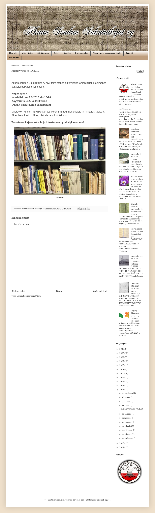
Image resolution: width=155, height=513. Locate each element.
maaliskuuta (127, 430)
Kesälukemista (125, 109)
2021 (121, 369)
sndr (87, 500)
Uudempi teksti (18, 291)
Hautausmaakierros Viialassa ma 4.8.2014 (137, 179)
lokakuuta (126, 397)
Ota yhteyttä (14, 58)
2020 (121, 373)
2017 (121, 386)
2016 (121, 390)
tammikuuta (127, 438)
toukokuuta (127, 422)
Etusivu (59, 291)
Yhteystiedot (27, 53)
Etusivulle (13, 53)
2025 (121, 353)
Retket (56, 53)
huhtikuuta (126, 426)
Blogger (106, 500)
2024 (121, 357)
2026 (121, 349)
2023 (121, 361)
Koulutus (67, 53)
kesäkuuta (126, 418)
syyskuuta (126, 401)
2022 (121, 365)
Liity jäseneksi (43, 53)
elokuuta (126, 405)
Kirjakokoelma (81, 53)
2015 (121, 443)
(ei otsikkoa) (136, 84)
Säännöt (129, 53)
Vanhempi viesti (100, 291)
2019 (121, 377)
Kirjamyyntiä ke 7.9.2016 (132, 409)
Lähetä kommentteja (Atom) (29, 296)
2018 (121, 382)
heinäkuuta (127, 414)
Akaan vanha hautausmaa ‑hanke (107, 53)
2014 (121, 447)
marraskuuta (127, 393)
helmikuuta (127, 434)
